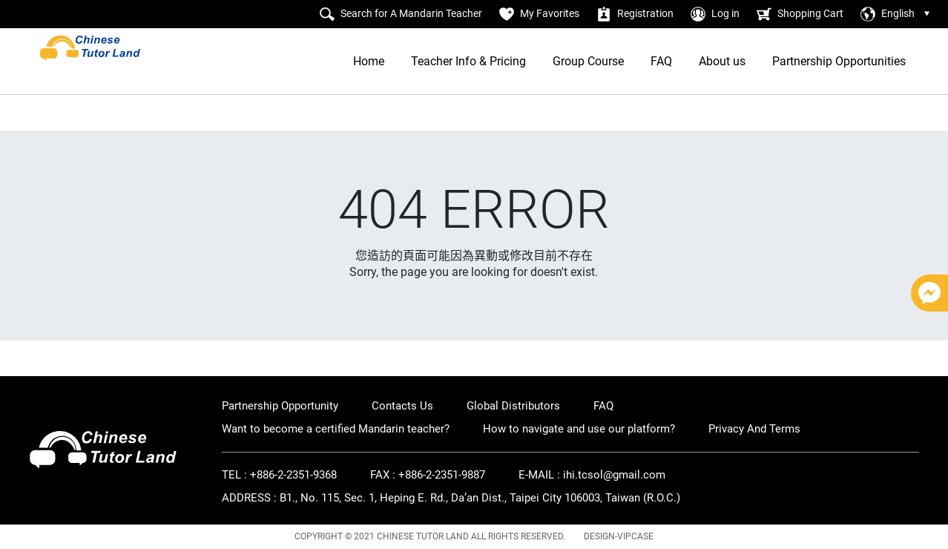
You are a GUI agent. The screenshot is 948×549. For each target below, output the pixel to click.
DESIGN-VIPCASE (619, 536)
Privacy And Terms (754, 428)
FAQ (661, 61)
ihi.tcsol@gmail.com (614, 474)
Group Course (588, 61)
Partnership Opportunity (280, 405)
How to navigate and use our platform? (579, 428)
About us (722, 61)
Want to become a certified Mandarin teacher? (336, 428)
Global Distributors (513, 405)
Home (368, 61)
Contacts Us (402, 405)
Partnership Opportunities (839, 61)
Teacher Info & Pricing (468, 61)
